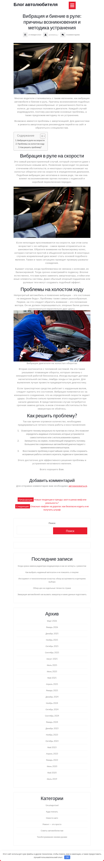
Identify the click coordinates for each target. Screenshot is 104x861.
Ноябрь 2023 (52, 734)
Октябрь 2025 (52, 646)
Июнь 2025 (52, 671)
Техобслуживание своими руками (52, 837)
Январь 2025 (52, 690)
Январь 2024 (52, 722)
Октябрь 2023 (52, 741)
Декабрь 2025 (52, 633)
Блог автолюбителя (36, 4)
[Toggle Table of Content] (41, 136)
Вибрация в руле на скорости (31, 140)
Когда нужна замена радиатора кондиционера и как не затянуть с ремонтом (52, 566)
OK (67, 857)
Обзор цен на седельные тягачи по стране (52, 588)
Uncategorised (52, 805)
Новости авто (52, 818)
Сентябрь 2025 (52, 652)
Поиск (52, 523)
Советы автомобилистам (52, 830)
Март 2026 (52, 621)
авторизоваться (78, 485)
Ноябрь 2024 (52, 703)
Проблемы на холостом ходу (30, 144)
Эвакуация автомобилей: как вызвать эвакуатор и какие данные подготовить (52, 594)
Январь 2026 (52, 627)
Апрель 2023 (52, 753)
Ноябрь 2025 (52, 640)
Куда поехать (52, 811)
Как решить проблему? (31, 147)
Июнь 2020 (52, 766)
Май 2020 (52, 772)
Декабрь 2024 (52, 697)
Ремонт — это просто (52, 824)
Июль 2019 (52, 779)
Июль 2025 (52, 665)
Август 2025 (52, 659)
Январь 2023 (52, 760)
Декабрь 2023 (52, 728)
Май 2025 (52, 678)
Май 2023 (52, 747)
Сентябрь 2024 (52, 716)
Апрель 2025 (52, 684)
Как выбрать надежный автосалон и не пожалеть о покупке (52, 572)
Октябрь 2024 (52, 709)
